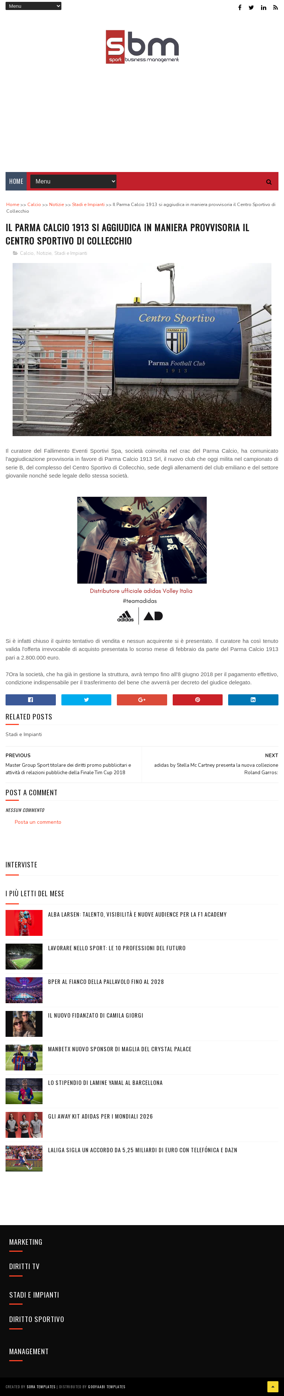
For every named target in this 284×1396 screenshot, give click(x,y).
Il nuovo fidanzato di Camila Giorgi (95, 1015)
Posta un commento (38, 822)
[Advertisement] (142, 113)
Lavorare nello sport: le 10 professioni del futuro (117, 948)
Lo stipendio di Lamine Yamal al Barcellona (105, 1082)
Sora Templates (41, 1386)
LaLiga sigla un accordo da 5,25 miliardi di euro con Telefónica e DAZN (142, 1150)
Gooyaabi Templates (106, 1386)
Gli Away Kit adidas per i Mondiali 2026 (100, 1116)
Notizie (44, 253)
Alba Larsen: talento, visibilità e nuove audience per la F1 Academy (137, 914)
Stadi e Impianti (70, 253)
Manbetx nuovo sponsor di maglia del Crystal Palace (120, 1049)
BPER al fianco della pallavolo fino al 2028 (106, 981)
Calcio (27, 253)
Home (16, 181)
